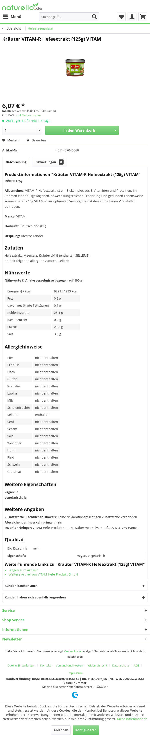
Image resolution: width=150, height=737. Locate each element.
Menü (12, 16)
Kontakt (45, 665)
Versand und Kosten (69, 665)
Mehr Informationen (132, 719)
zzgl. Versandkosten (28, 115)
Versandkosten (73, 651)
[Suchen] (94, 16)
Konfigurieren (85, 730)
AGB (136, 665)
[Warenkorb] (142, 16)
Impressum (75, 673)
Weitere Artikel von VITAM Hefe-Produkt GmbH (41, 574)
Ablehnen (61, 730)
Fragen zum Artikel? (21, 570)
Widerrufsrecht (97, 665)
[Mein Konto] (132, 16)
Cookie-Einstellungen (21, 665)
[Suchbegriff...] (69, 16)
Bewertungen (50, 162)
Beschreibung (16, 162)
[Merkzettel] (121, 16)
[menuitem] (12, 16)
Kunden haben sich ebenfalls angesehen (35, 597)
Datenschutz (120, 665)
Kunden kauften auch (21, 586)
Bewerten (36, 140)
